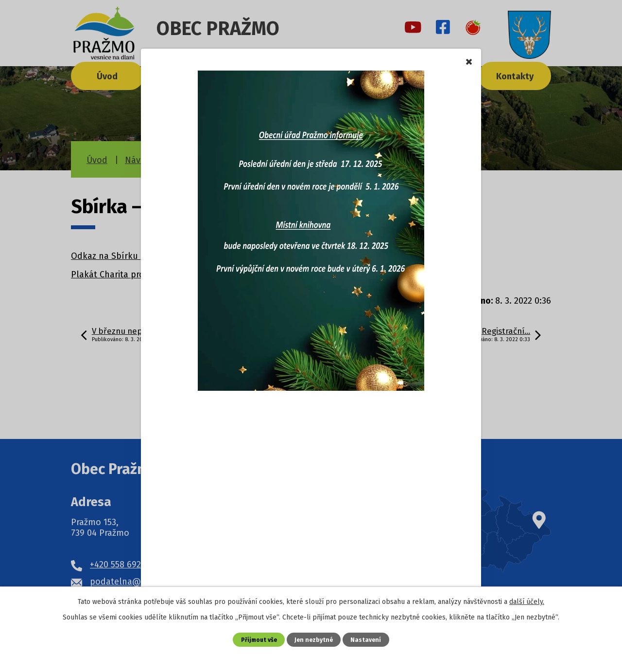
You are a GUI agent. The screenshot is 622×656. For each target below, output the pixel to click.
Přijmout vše (258, 639)
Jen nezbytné (314, 639)
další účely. (526, 602)
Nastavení (367, 639)
